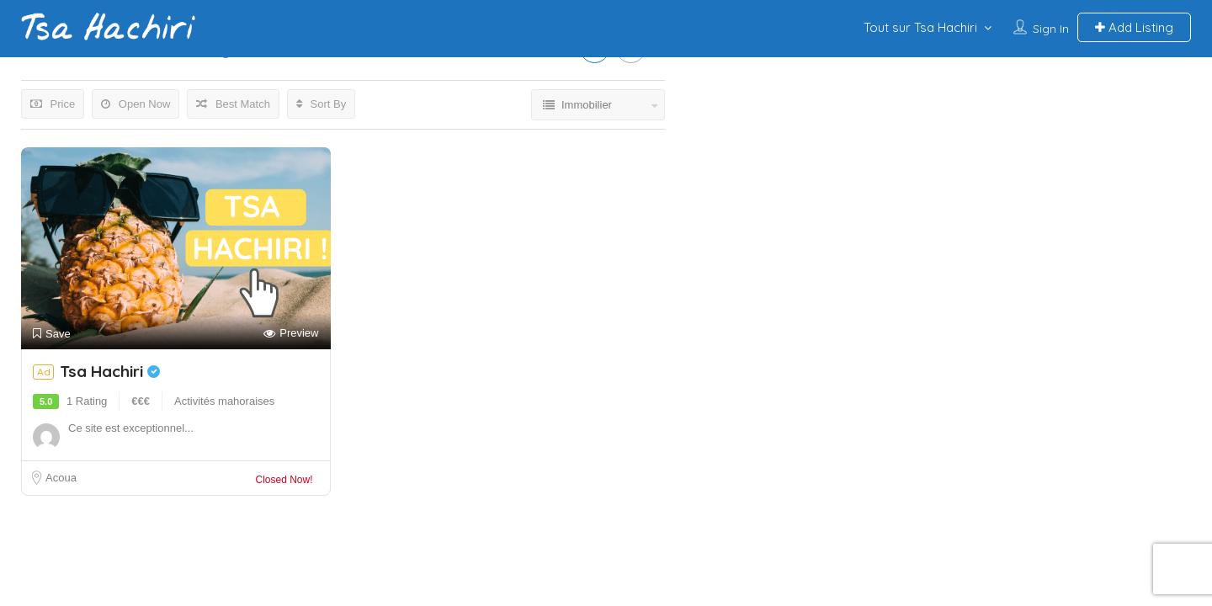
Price (52, 104)
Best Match (233, 104)
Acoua (61, 477)
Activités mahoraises (224, 401)
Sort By (321, 104)
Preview (290, 333)
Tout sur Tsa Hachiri (920, 27)
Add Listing (1134, 27)
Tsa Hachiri (110, 371)
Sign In (1051, 28)
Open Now (135, 104)
